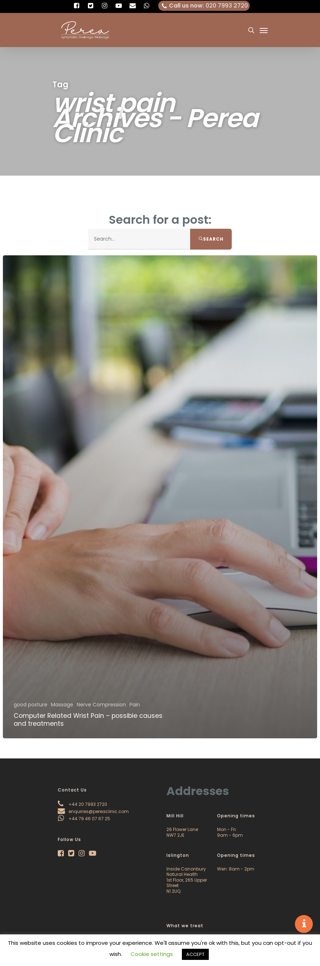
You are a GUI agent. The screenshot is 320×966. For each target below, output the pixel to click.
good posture (30, 704)
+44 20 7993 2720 (82, 804)
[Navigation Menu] (264, 30)
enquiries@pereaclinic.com (93, 811)
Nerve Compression (101, 704)
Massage (62, 704)
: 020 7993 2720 (204, 6)
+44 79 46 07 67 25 (84, 819)
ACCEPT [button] (195, 954)
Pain (135, 704)
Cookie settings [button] (152, 954)
